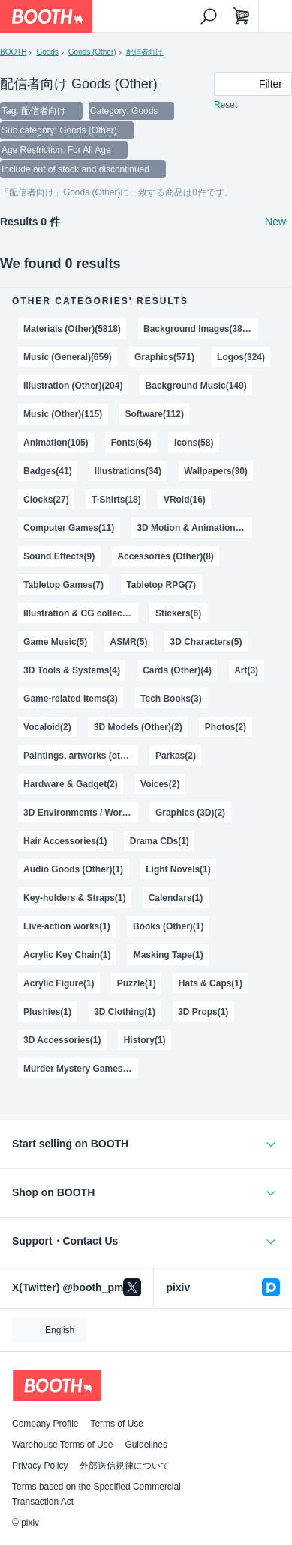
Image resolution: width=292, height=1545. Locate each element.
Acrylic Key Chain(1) (66, 955)
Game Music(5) (55, 642)
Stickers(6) (178, 613)
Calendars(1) (176, 898)
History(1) (145, 1040)
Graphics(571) (164, 357)
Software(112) (154, 414)
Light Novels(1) (178, 869)
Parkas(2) (175, 755)
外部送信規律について (125, 1465)
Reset (225, 105)
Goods (47, 52)
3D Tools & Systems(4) (71, 670)
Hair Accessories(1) (65, 841)
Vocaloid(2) (47, 727)
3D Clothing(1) (124, 1012)
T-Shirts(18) (116, 499)
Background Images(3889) (199, 329)
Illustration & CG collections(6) (80, 613)
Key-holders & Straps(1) (74, 898)
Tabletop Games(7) (63, 585)
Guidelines (146, 1444)
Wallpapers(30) (216, 471)
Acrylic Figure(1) (58, 983)
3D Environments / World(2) (80, 812)
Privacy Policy (40, 1465)
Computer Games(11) (68, 528)
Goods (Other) (92, 52)
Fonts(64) (131, 442)
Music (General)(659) (67, 357)
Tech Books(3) (171, 698)
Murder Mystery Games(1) (78, 1068)
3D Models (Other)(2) (138, 727)
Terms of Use (116, 1423)
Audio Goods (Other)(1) (73, 869)
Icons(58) (194, 442)
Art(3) (246, 670)
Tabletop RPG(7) (161, 585)
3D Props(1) (203, 1012)
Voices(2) (159, 784)
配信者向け (145, 52)
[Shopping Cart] (241, 16)
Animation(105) (55, 442)
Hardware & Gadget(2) (70, 784)
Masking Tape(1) (168, 955)
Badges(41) (47, 471)
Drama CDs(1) (159, 841)
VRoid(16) (185, 499)
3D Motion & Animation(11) (194, 528)
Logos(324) (241, 357)
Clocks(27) (46, 499)
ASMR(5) (128, 642)
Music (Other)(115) (62, 414)
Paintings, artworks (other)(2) (80, 755)
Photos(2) (225, 727)
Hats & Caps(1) (210, 983)
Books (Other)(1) (168, 926)
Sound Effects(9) (59, 556)
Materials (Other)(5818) (72, 329)
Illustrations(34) (128, 471)
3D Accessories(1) (62, 1040)
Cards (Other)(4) (177, 670)
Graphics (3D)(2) (190, 812)
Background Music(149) (196, 385)
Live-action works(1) (66, 926)
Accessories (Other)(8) (165, 556)
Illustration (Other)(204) (72, 385)
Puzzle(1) (136, 983)
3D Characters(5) (206, 642)
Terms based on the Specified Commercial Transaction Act (96, 1494)
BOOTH (13, 52)
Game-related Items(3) (70, 698)
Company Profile (45, 1423)
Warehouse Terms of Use (62, 1444)
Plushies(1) (47, 1012)
